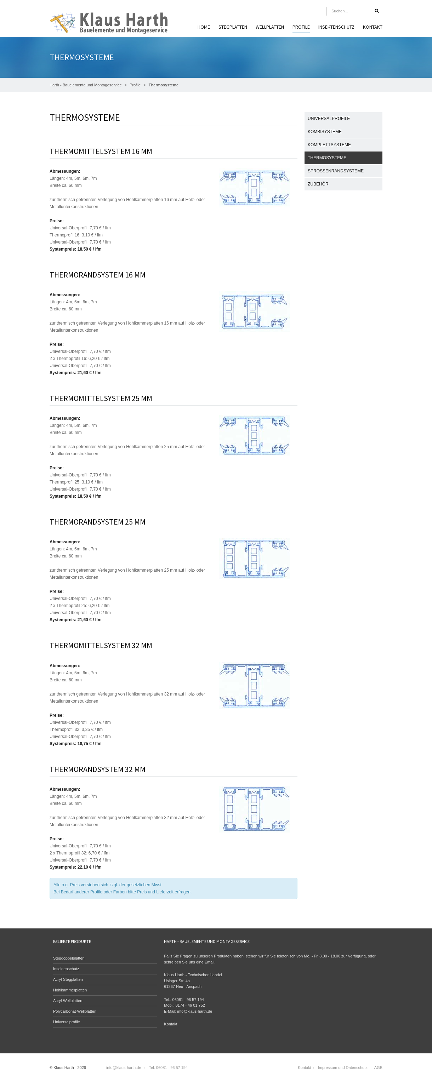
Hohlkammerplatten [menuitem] (70, 990)
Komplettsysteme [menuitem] (329, 144)
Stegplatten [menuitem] (232, 27)
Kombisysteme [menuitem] (325, 131)
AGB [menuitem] (378, 1067)
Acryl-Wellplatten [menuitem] (67, 1001)
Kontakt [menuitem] (372, 27)
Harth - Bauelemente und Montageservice (86, 85)
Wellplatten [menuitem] (270, 27)
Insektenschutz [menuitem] (336, 27)
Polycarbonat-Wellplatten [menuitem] (74, 1011)
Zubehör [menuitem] (318, 184)
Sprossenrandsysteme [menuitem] (336, 170)
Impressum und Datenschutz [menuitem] (343, 1067)
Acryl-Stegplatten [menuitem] (68, 979)
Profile (135, 85)
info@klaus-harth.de (194, 1011)
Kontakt (170, 1024)
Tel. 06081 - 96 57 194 (168, 1067)
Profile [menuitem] (301, 27)
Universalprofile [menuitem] (329, 118)
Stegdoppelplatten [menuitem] (69, 958)
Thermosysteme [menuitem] (327, 157)
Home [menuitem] (204, 27)
